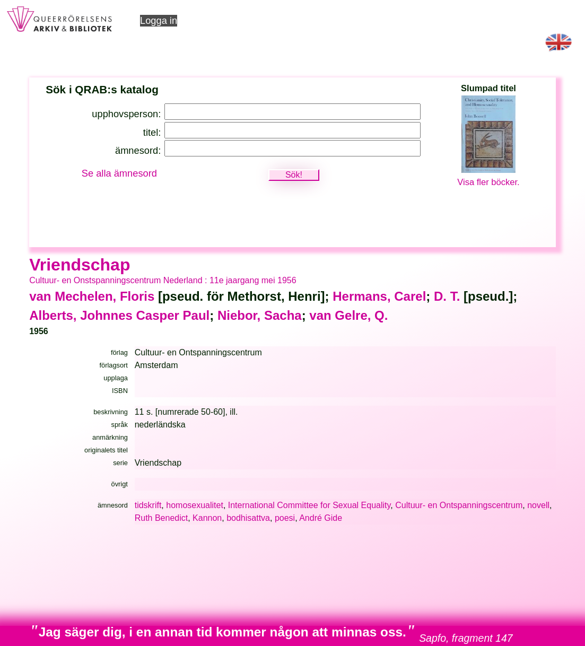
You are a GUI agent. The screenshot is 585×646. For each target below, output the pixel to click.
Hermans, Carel (379, 296)
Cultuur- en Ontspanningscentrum (458, 505)
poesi (285, 517)
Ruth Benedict (161, 517)
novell (538, 505)
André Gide (320, 517)
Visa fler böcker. (488, 182)
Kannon (207, 517)
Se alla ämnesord (119, 173)
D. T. (447, 296)
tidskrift (148, 505)
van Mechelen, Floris (91, 296)
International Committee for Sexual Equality (309, 505)
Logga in (158, 20)
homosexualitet (194, 505)
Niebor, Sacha (259, 315)
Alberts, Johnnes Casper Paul (119, 315)
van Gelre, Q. (348, 315)
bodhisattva (248, 517)
